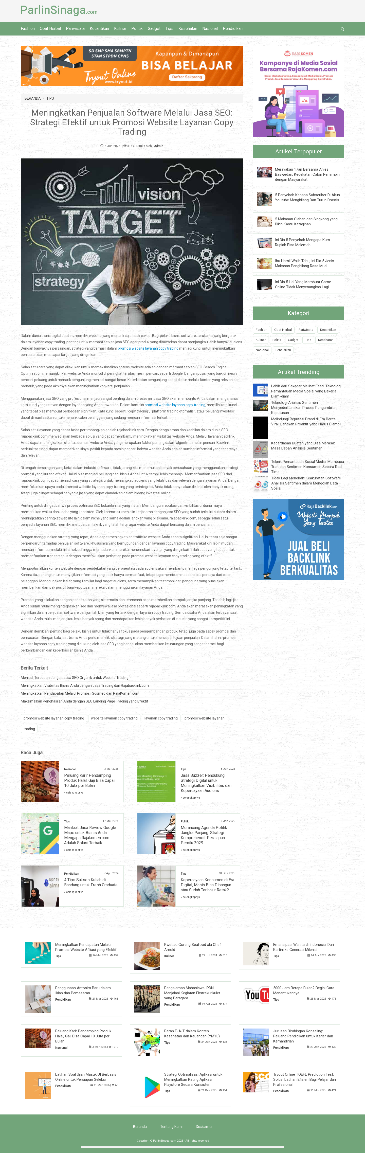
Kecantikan (99, 28)
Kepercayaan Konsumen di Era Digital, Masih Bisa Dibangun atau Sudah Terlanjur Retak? (207, 884)
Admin (158, 146)
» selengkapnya (73, 792)
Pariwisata (75, 28)
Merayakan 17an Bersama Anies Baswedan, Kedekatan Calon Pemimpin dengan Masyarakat (307, 174)
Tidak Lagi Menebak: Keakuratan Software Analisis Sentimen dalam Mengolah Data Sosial (306, 483)
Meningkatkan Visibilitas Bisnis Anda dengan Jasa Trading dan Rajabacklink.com (85, 685)
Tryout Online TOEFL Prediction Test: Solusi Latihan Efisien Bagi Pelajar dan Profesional (304, 1079)
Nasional (210, 28)
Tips (169, 28)
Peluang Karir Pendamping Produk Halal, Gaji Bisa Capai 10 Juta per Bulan (89, 780)
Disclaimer (204, 1127)
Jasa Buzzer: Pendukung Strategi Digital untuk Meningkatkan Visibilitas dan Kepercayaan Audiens (206, 783)
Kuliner (120, 28)
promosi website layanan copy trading (148, 348)
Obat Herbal (50, 28)
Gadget (154, 28)
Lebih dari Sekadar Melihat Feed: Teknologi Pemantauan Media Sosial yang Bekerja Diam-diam (306, 391)
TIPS (50, 98)
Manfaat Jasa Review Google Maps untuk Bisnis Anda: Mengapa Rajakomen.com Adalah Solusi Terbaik (90, 835)
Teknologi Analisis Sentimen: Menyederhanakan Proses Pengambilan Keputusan (304, 407)
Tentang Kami (171, 1127)
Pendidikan (233, 28)
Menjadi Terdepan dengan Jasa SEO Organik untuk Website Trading (75, 678)
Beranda (140, 1127)
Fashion (28, 28)
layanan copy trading (161, 718)
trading (29, 729)
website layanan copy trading (114, 718)
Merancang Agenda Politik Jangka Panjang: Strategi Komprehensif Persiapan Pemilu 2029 (204, 835)
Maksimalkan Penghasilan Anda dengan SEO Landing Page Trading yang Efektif (84, 701)
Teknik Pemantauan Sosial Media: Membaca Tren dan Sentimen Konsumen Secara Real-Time (307, 466)
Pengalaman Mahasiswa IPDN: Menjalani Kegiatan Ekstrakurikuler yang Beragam (192, 993)
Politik (137, 28)
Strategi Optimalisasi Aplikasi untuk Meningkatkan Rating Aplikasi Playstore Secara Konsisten (193, 1079)
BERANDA (33, 98)
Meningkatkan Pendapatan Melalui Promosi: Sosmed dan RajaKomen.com (80, 693)
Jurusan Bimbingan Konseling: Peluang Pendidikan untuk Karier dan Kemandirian (303, 1036)
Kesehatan (187, 28)
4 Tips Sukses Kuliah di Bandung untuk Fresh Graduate (91, 882)
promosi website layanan (205, 718)
